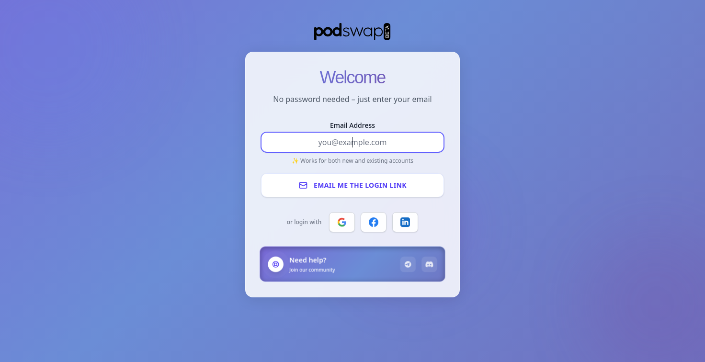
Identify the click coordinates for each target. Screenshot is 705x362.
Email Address (352, 125)
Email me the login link (352, 185)
